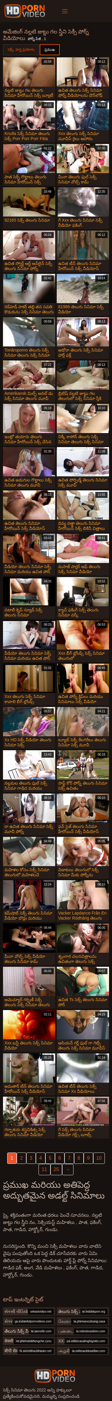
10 (99, 1158)
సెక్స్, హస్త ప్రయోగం (21, 49)
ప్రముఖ (50, 49)
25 (56, 1169)
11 (44, 1169)
